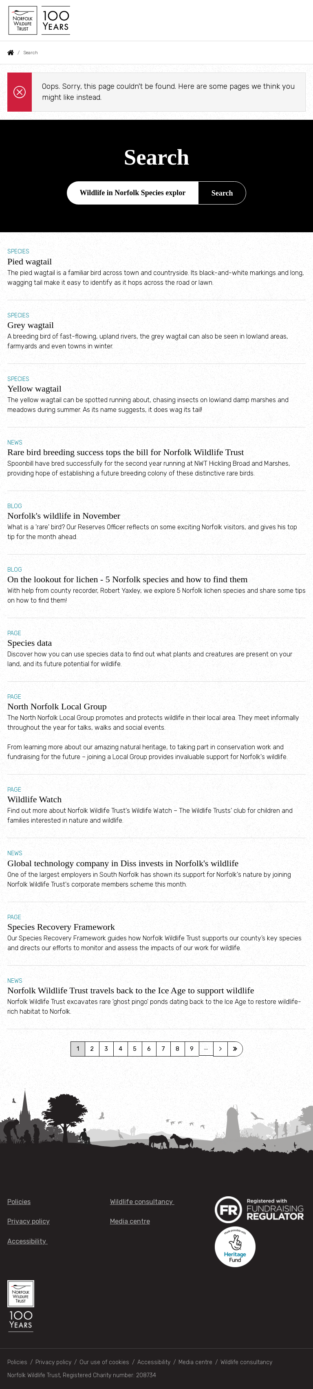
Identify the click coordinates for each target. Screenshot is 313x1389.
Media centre (130, 1221)
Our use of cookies (104, 1362)
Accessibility (27, 1241)
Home (10, 52)
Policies (19, 1202)
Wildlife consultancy (142, 1202)
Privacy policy (28, 1221)
